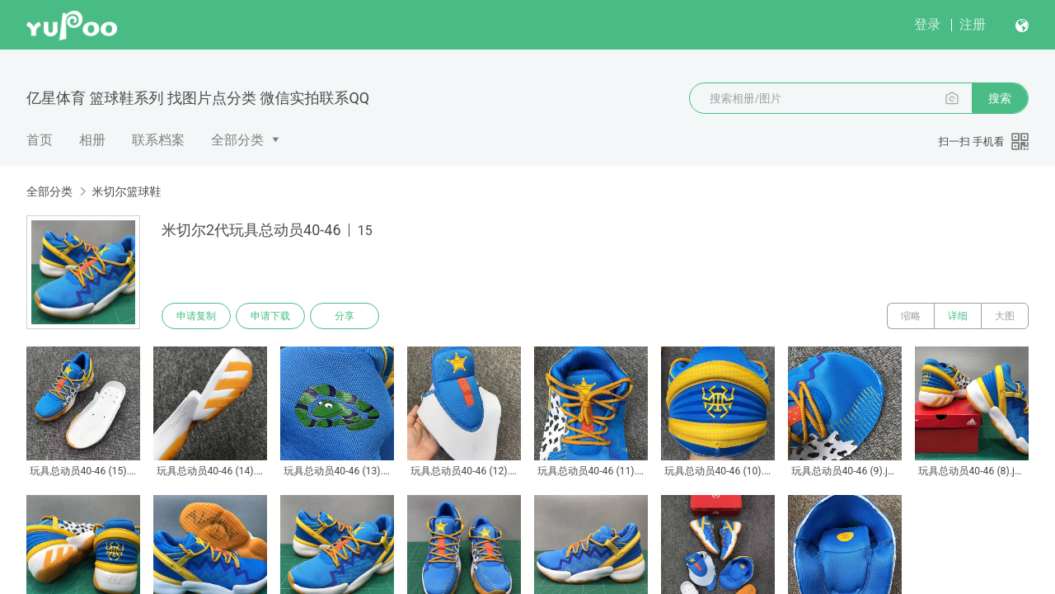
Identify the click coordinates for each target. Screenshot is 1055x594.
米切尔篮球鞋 (126, 191)
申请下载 (270, 316)
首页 (39, 140)
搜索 (999, 98)
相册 (92, 140)
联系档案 (158, 140)
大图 (1005, 316)
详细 (958, 316)
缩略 (911, 316)
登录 (927, 24)
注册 (972, 24)
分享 (344, 316)
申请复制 (196, 316)
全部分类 (237, 140)
